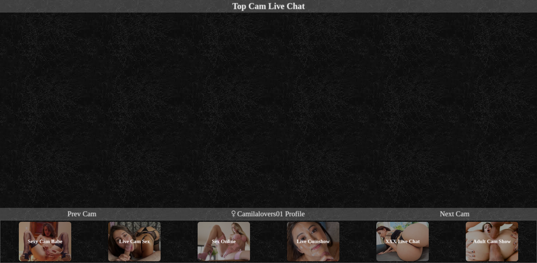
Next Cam (455, 214)
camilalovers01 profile (268, 214)
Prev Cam (81, 214)
